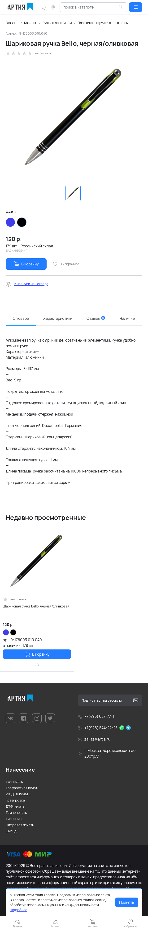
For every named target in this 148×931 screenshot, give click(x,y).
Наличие (127, 318)
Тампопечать (16, 812)
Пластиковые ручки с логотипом (103, 22)
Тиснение (14, 818)
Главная (12, 22)
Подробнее (18, 910)
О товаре (21, 318)
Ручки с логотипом (57, 22)
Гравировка (15, 800)
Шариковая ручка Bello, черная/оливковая (36, 606)
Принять (126, 902)
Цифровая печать (20, 825)
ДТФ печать (15, 806)
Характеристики (57, 318)
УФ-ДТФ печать (18, 794)
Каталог (30, 22)
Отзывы (96, 318)
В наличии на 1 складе (31, 284)
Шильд (11, 831)
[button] (135, 7)
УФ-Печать (14, 781)
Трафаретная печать (22, 788)
